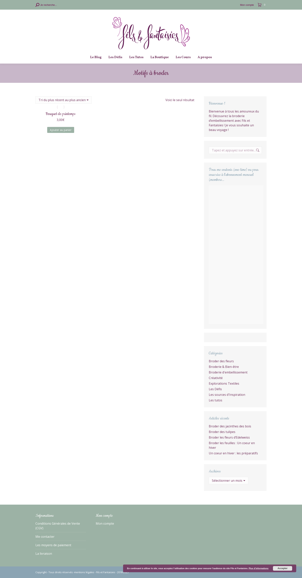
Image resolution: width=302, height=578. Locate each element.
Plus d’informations (258, 568)
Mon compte (105, 523)
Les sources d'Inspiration (227, 395)
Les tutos (215, 400)
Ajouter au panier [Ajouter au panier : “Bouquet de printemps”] (60, 130)
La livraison (43, 553)
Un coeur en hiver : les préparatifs (233, 453)
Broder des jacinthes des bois (230, 426)
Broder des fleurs (221, 361)
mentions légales (84, 572)
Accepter (282, 568)
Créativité (216, 378)
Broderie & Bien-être (224, 367)
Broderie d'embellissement (228, 372)
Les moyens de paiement (53, 545)
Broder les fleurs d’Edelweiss (229, 437)
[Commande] (63, 100)
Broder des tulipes (222, 432)
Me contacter (45, 536)
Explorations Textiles (224, 383)
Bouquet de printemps (61, 114)
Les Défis (215, 389)
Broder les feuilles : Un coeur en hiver (232, 445)
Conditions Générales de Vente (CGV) (57, 525)
